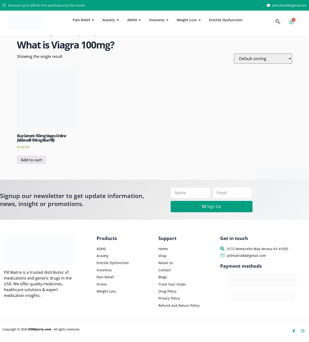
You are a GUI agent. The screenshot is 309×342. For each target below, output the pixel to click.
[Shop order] (263, 59)
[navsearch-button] (278, 22)
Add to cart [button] (31, 160)
